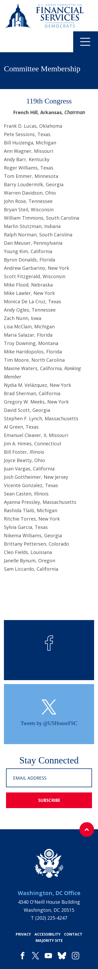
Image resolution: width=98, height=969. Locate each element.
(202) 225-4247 (51, 918)
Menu (81, 41)
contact (73, 934)
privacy (23, 934)
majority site (49, 940)
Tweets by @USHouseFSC (49, 723)
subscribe (49, 800)
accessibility (47, 934)
